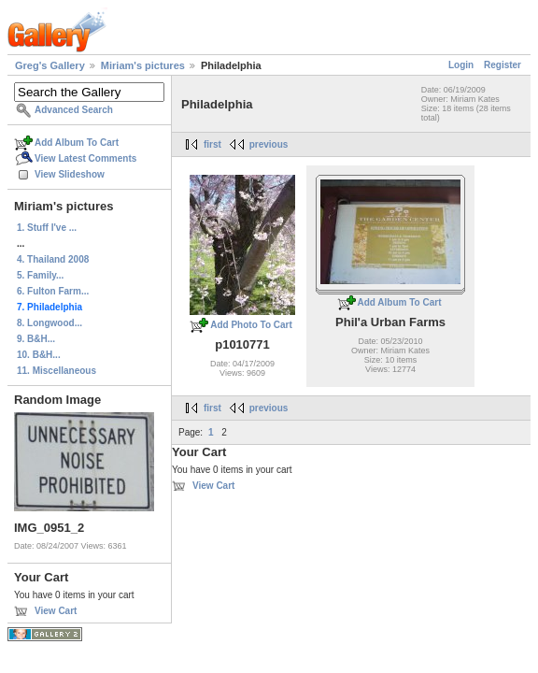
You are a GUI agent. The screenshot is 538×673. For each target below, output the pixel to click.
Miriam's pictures (143, 65)
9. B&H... (36, 339)
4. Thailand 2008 (53, 259)
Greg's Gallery (50, 65)
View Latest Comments (85, 158)
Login (461, 65)
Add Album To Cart (77, 142)
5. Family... (40, 275)
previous (269, 144)
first (212, 144)
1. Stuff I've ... (47, 227)
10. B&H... (39, 355)
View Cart (56, 611)
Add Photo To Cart (251, 325)
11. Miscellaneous (56, 370)
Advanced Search (74, 110)
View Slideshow (70, 174)
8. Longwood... (49, 323)
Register (502, 65)
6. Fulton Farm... (53, 291)
